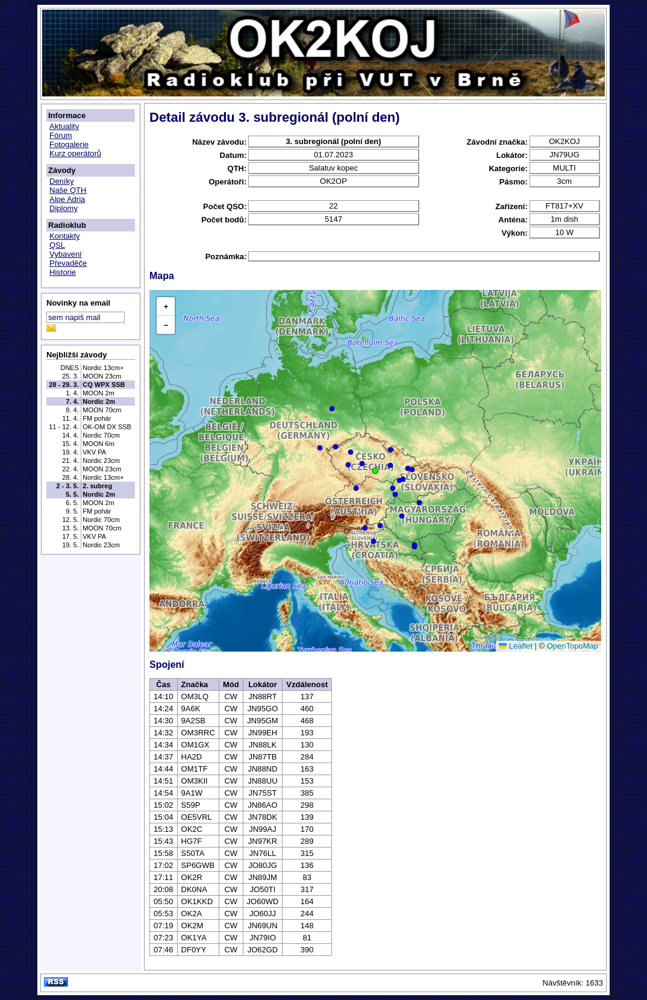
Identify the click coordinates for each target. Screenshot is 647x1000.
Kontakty (64, 236)
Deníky (61, 181)
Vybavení (65, 254)
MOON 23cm (102, 376)
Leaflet (516, 645)
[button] (375, 470)
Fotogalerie (69, 144)
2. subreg (97, 485)
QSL (57, 245)
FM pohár (97, 418)
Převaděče (68, 263)
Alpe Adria (67, 199)
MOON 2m (98, 393)
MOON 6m (98, 443)
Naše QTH (67, 190)
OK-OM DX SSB (107, 426)
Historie (62, 272)
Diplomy (63, 208)
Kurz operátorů (75, 153)
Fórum (60, 135)
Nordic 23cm (101, 460)
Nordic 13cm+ (103, 367)
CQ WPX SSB (104, 384)
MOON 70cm (102, 410)
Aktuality (64, 126)
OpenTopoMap (572, 645)
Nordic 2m (99, 401)
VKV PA (94, 452)
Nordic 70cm (101, 435)
